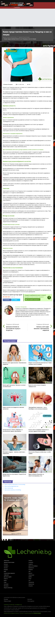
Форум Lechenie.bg (8, 587)
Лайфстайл (6, 575)
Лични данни (31, 601)
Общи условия (7, 601)
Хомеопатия (31, 575)
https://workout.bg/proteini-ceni (11, 486)
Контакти (30, 599)
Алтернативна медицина (9, 573)
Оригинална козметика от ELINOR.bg (12, 490)
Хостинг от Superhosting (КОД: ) (30, 613)
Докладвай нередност (33, 299)
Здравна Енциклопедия (24, 37)
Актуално (31, 586)
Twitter (14, 299)
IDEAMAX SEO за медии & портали (11, 613)
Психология (31, 582)
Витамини (6, 586)
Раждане (6, 569)
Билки (5, 580)
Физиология (31, 584)
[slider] (7, 297)
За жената (31, 562)
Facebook (6, 299)
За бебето (6, 566)
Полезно (30, 560)
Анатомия (6, 584)
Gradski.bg (6, 604)
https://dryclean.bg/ (8, 488)
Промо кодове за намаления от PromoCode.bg (14, 484)
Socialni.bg (11, 604)
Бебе (5, 571)
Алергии (6, 578)
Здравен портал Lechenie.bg (9, 37)
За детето (31, 564)
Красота (30, 573)
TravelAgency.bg (18, 604)
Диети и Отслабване (33, 566)
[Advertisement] (27, 16)
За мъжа (6, 564)
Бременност (31, 567)
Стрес (5, 582)
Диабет (30, 576)
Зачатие (6, 567)
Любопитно (6, 560)
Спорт (30, 578)
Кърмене (31, 569)
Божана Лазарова (8, 84)
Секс (30, 571)
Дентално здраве (7, 576)
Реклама (6, 599)
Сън (29, 580)
